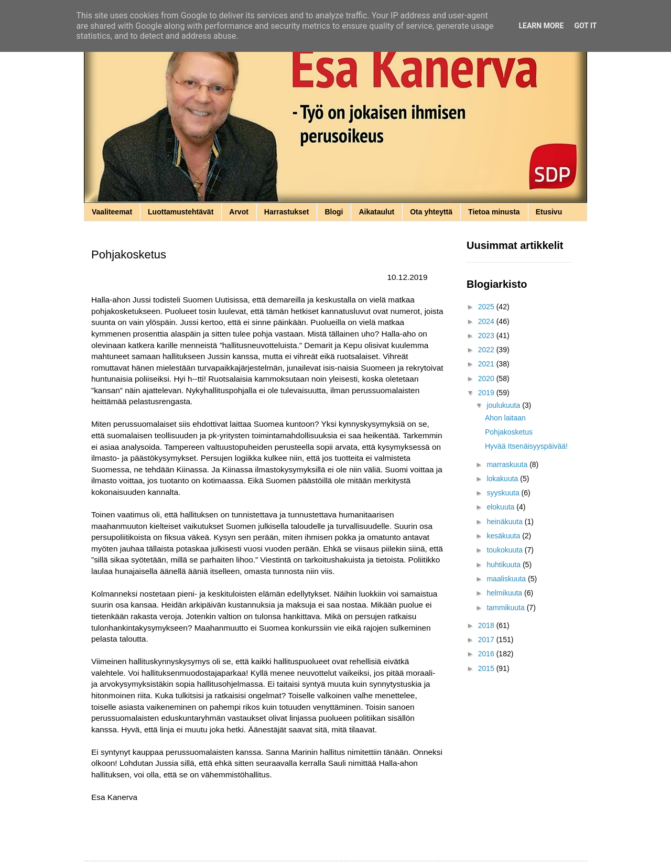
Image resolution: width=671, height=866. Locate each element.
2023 (487, 335)
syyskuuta (503, 493)
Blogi (333, 212)
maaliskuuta (507, 579)
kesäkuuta (504, 536)
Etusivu (549, 212)
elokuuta (501, 507)
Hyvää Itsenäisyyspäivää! (526, 446)
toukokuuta (505, 550)
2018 (487, 625)
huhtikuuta (504, 564)
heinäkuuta (505, 521)
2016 (487, 654)
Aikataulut (376, 212)
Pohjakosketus (509, 432)
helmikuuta (505, 593)
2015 (487, 668)
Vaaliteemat (112, 212)
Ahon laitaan (505, 418)
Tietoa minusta (494, 212)
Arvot (238, 212)
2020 (487, 378)
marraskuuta (507, 464)
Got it (585, 25)
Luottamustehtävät (180, 212)
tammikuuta (506, 607)
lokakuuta (503, 478)
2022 (487, 349)
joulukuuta (504, 405)
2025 (487, 306)
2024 (487, 321)
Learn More (541, 25)
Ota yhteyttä (431, 212)
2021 (487, 364)
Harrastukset (286, 212)
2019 (487, 392)
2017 (487, 639)
